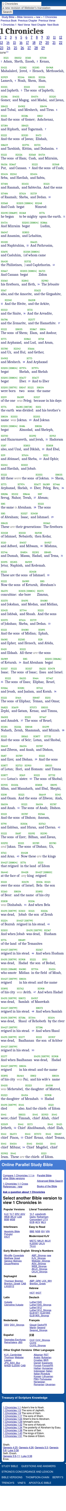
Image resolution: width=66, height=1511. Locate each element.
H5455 (25, 183)
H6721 (42, 271)
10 (48, 37)
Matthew (8, 1258)
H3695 (4, 251)
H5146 (21, 77)
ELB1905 (45, 1313)
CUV (32, 1340)
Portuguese (46, 1379)
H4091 (24, 600)
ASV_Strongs (39, 1263)
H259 (4, 397)
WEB (7, 1217)
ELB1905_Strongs (39, 1316)
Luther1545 (36, 1302)
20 (47, 43)
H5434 (4, 174)
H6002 (4, 717)
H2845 (25, 280)
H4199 (45, 726)
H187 (3, 445)
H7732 (47, 736)
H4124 (52, 969)
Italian (49, 1371)
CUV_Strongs (42, 1340)
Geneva (8, 1261)
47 (34, 992)
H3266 (4, 688)
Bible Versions (25, 17)
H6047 (4, 232)
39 (36, 759)
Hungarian (47, 1368)
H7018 (43, 57)
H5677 (22, 377)
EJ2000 (16, 1365)
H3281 (21, 688)
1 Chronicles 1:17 (12, 1416)
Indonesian (39, 1371)
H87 (40, 494)
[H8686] (57, 658)
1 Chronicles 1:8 (12, 1413)
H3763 (42, 823)
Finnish (37, 1365)
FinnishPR (47, 1365)
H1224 (4, 920)
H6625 (33, 242)
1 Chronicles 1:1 (12, 1407)
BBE (32, 1231)
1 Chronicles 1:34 (12, 1427)
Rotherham (42, 1217)
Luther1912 (36, 1307)
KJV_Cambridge (13, 1355)
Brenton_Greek (12, 1284)
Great (17, 1258)
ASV (22, 1214)
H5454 (33, 174)
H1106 (39, 881)
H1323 (28, 1085)
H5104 (51, 1017)
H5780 (4, 348)
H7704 (34, 969)
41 (18, 807)
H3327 (24, 513)
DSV (6, 1325)
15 (14, 43)
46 (33, 953)
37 (22, 720)
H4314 (24, 1095)
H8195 (53, 784)
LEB (19, 1217)
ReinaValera (10, 1342)
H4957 (34, 998)
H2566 (41, 814)
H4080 (44, 600)
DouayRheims (11, 1263)
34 (20, 662)
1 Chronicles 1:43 (12, 1433)
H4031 (16, 96)
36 (55, 691)
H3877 (36, 736)
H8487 (36, 697)
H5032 (22, 532)
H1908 (21, 959)
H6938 (38, 532)
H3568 (32, 154)
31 (62, 555)
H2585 (35, 67)
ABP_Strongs (39, 1255)
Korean (37, 1376)
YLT (11, 1214)
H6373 (13, 1134)
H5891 (41, 629)
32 (48, 575)
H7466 (56, 484)
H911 (44, 959)
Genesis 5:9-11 (11, 1456)
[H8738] (27, 406)
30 (41, 546)
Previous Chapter (27, 20)
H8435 (4, 523)
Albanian (38, 1355)
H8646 (26, 494)
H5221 (4, 969)
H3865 (27, 338)
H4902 (21, 106)
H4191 (4, 910)
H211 (45, 455)
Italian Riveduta (42, 1374)
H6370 (4, 590)
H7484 (4, 183)
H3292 (4, 843)
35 (2, 681)
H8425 (25, 125)
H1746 (4, 552)
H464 (35, 678)
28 (36, 48)
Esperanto (47, 1363)
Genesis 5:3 (41, 1447)
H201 (47, 697)
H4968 (49, 67)
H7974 (22, 368)
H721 (30, 309)
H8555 (44, 707)
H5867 (33, 329)
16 (20, 43)
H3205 (20, 203)
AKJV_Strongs (39, 1269)
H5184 (4, 726)
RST (46, 1355)
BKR (46, 1360)
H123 (40, 862)
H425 (59, 1124)
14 (7, 43)
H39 (3, 455)
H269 (22, 775)
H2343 (17, 348)
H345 (58, 794)
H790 (4, 823)
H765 (4, 852)
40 (30, 778)
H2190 (43, 833)
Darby (33, 1217)
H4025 (39, 1143)
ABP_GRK (35, 1281)
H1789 (19, 755)
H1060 (4, 280)
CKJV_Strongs (39, 1272)
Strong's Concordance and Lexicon (27, 1472)
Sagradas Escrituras (15, 1340)
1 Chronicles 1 (9, 25)
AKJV (13, 1217)
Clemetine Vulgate (13, 1305)
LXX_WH (47, 1281)
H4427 (4, 862)
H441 (21, 1104)
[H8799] (12, 910)
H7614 (22, 193)
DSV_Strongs (17, 1325)
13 (1, 43)
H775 (4, 338)
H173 (30, 1124)
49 (33, 1030)
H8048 (28, 726)
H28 (40, 639)
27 (29, 48)
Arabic (37, 1357)
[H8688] (12, 969)
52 (15, 1127)
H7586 (22, 1017)
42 (59, 827)
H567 (4, 290)
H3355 (14, 416)
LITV (45, 1219)
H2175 (40, 590)
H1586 (4, 96)
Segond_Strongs (38, 1330)
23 (1, 48)
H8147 (22, 387)
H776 (42, 212)
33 (49, 623)
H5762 (20, 988)
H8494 (43, 106)
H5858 (49, 445)
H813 (40, 115)
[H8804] (28, 203)
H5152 (14, 494)
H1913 (52, 435)
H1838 (4, 901)
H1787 (39, 746)
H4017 (23, 542)
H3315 (4, 86)
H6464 (20, 1075)
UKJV (42, 1243)
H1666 (31, 348)
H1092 (31, 833)
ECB (32, 1222)
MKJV (40, 1241)
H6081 (4, 639)
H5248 (38, 203)
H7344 (32, 1017)
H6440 (4, 872)
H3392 (32, 435)
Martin (33, 1327)
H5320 (4, 242)
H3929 (4, 77)
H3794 (25, 145)
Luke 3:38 (13, 1450)
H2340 (8, 300)
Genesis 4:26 (26, 1447)
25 (15, 48)
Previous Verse (47, 20)
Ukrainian (50, 1384)
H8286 (4, 494)
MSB (12, 1219)
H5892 (39, 891)
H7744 (23, 610)
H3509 (4, 1124)
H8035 (31, 77)
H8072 (22, 998)
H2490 (4, 212)
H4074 (34, 96)
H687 (4, 755)
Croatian (38, 1360)
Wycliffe (8, 1255)
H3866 (43, 222)
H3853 (25, 232)
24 (8, 48)
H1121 (27, 86)
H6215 (42, 668)
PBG (36, 1379)
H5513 (4, 309)
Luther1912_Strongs (40, 1310)
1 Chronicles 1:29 (12, 1422)
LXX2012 (9, 1286)
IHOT (7, 1237)
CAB (23, 1284)
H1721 (37, 145)
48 (33, 1011)
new (38, 17)
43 (18, 856)
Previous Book (9, 20)
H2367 (47, 930)
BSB (6, 1219)
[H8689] (13, 212)
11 (54, 37)
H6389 (20, 397)
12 (60, 37)
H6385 (19, 406)
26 (22, 48)
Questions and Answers (38, 1466)
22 (60, 43)
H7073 (33, 707)
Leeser (7, 1360)
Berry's (57, 1477)
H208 (4, 794)
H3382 (23, 67)
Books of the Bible (47, 1186)
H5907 (51, 1037)
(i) (7, 51)
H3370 (4, 600)
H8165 (24, 736)
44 (25, 904)
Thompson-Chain (37, 1477)
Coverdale (18, 1255)
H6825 (4, 707)
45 (48, 924)
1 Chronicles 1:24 (12, 1419)
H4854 (23, 552)
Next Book (53, 25)
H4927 (47, 542)
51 (42, 1098)
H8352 (18, 57)
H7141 (39, 688)
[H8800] (47, 872)
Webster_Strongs (41, 1261)
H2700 (4, 435)
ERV (17, 1214)
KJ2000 (34, 1243)
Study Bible (8, 17)
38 (63, 730)
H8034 (40, 387)
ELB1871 (35, 1313)
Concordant (36, 1219)
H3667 (12, 164)
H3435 (4, 610)
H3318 (26, 251)
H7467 (49, 678)
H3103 (24, 464)
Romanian (39, 1384)
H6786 (4, 319)
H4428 (24, 852)
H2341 (13, 174)
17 (27, 43)
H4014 (13, 1143)
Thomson (9, 1281)
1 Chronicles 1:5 (12, 1410)
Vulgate (8, 1302)
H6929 (28, 562)
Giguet (33, 1325)
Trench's (8, 1483)
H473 (38, 135)
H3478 (51, 668)
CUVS (33, 1343)
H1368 (22, 212)
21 (53, 43)
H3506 (23, 823)
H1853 (26, 445)
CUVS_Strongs (38, 1345)
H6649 (4, 746)
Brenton (19, 1281)
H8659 (4, 145)
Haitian (37, 1368)
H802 (33, 1075)
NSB (37, 1231)
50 (33, 1050)
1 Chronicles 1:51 (12, 1436)
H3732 (27, 261)
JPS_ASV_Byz (12, 1363)
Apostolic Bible (40, 1483)
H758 (41, 338)
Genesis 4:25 (10, 1447)
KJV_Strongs (39, 1258)
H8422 (4, 106)
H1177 (21, 1037)
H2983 (44, 280)
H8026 (38, 426)
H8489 (21, 940)
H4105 (4, 1085)
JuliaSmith (40, 1214)
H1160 (4, 891)
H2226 (17, 726)
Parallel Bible (44, 1175)
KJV (6, 1214)
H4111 (4, 67)
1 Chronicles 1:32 (12, 1424)
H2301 (35, 552)
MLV (43, 1222)
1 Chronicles (50, 17)
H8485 (47, 552)
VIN (48, 1231)
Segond (41, 1327)
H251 (38, 406)
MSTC (33, 1241)
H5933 (44, 1114)
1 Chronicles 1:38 (12, 1430)
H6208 (31, 300)
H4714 (41, 154)
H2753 (18, 765)
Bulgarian (46, 1357)
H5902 (4, 1153)
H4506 (14, 784)
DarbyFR (42, 1325)
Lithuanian (47, 1376)
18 (34, 43)
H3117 (37, 397)
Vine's (22, 1483)
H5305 (13, 562)
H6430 (4, 261)
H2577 (31, 319)
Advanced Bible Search (50, 1181)
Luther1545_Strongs (40, 1305)
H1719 (33, 193)
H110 (3, 542)
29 (43, 48)
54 (23, 1147)
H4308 (49, 1085)
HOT (32, 1293)
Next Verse (24, 25)
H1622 (37, 290)
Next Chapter (38, 25)
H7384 (4, 125)
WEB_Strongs (39, 1266)
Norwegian (39, 1382)
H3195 (4, 562)
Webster (19, 1357)
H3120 (52, 96)
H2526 (42, 77)
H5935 (4, 784)
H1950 (28, 765)
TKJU (33, 1246)
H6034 (23, 746)
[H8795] (12, 387)
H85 (3, 503)
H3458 (34, 513)
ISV (43, 1231)
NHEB (7, 1365)
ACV (37, 1222)
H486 (22, 426)
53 (22, 1137)
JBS (20, 1342)
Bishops (17, 1261)
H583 (28, 57)
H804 (43, 329)
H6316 (4, 164)
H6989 (25, 581)
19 (40, 43)
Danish (37, 1363)
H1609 (15, 707)
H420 (4, 649)
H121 (6, 57)
